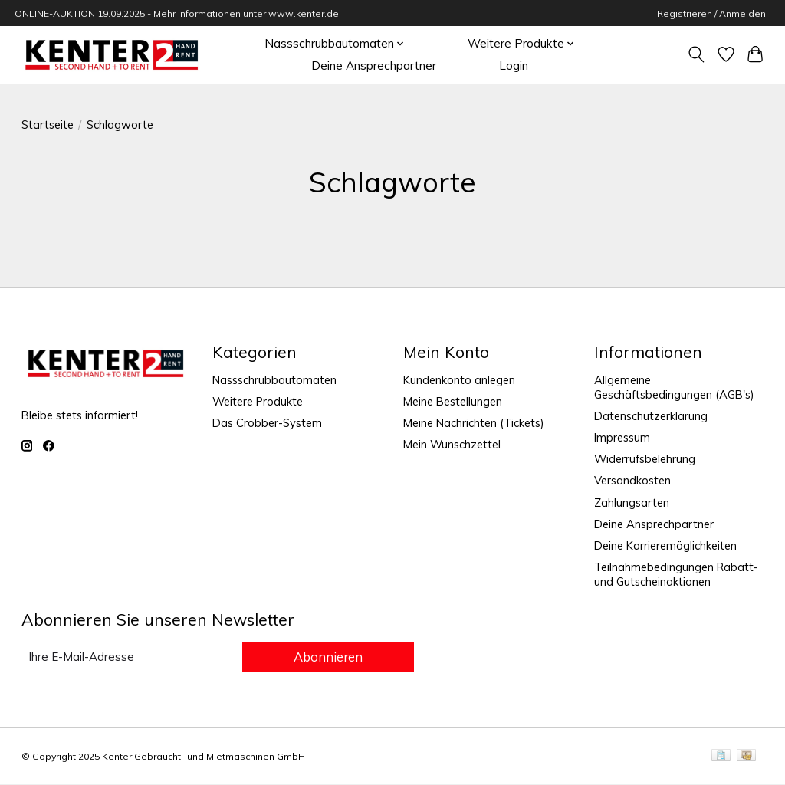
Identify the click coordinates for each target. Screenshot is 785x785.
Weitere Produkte (257, 401)
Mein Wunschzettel (452, 444)
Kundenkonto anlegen (459, 380)
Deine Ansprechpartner (373, 65)
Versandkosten (632, 480)
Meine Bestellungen (452, 401)
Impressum (622, 437)
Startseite (47, 124)
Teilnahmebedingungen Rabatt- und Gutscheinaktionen (676, 574)
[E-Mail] (132, 657)
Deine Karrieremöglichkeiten (665, 545)
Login (513, 65)
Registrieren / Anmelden (711, 13)
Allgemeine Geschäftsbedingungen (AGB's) (674, 387)
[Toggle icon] (696, 54)
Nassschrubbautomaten (274, 380)
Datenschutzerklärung (651, 416)
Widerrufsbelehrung (644, 459)
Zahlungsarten (631, 502)
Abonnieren (330, 657)
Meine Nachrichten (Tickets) (473, 422)
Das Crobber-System (267, 422)
